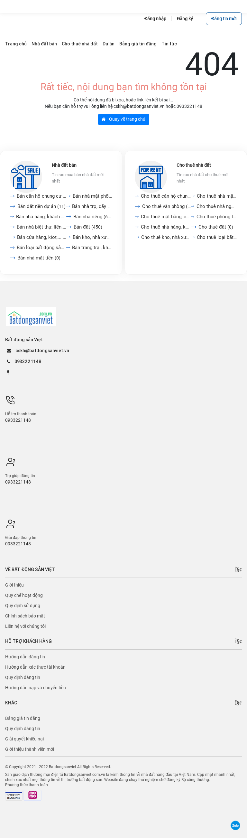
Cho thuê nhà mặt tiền (217, 196)
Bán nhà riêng (92, 217)
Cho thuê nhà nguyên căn (217, 206)
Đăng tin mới (223, 18)
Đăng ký (185, 18)
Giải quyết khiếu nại (24, 738)
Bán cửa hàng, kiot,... (41, 237)
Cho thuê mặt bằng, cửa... (166, 217)
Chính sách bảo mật (25, 615)
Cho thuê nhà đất (194, 165)
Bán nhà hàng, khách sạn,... (41, 217)
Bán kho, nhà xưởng (92, 237)
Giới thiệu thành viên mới (29, 749)
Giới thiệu (14, 585)
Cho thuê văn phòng (166, 206)
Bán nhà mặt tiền (38, 258)
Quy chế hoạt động (24, 595)
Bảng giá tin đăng (22, 718)
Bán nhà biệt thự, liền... (41, 227)
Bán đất (88, 227)
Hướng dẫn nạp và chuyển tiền (35, 687)
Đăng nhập (155, 18)
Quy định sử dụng (22, 605)
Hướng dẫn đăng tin (25, 656)
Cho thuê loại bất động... (217, 237)
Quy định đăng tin (22, 677)
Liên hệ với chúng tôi (25, 626)
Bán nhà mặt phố (92, 196)
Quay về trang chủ (123, 119)
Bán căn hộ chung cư (41, 196)
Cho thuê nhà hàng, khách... (166, 227)
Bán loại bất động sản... (41, 247)
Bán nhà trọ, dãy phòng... (92, 206)
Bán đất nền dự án (41, 206)
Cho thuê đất (215, 227)
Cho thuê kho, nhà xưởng (166, 237)
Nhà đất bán (64, 165)
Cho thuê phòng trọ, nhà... (217, 217)
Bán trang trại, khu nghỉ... (92, 247)
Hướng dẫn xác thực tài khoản (35, 667)
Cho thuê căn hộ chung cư (166, 196)
